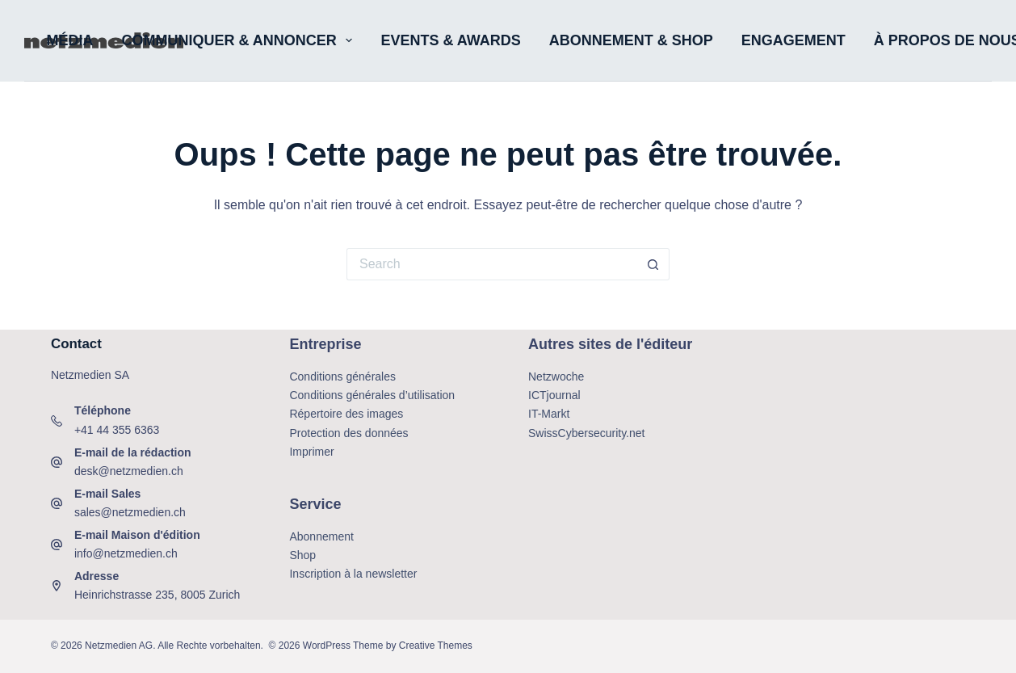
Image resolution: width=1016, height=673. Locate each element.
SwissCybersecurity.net (586, 433)
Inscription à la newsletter (353, 573)
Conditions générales (342, 376)
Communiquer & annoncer (240, 40)
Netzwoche (556, 376)
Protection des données (348, 433)
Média (70, 40)
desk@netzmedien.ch (128, 471)
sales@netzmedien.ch (130, 512)
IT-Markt (548, 413)
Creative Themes (435, 645)
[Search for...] (491, 264)
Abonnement (321, 536)
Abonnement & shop (631, 40)
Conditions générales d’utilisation (372, 395)
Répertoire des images (346, 413)
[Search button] (653, 264)
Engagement (793, 40)
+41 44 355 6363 (117, 429)
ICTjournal (554, 395)
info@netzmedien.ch (126, 553)
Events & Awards (450, 40)
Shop (302, 555)
